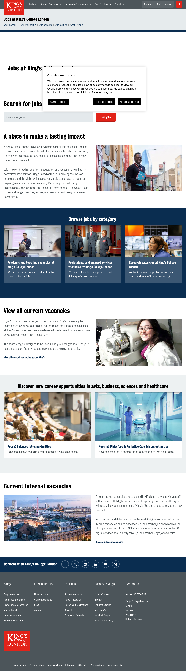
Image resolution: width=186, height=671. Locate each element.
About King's (76, 25)
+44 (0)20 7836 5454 (136, 594)
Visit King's (108, 611)
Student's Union (108, 606)
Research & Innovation (79, 5)
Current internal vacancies (109, 542)
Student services (78, 595)
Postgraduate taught (17, 600)
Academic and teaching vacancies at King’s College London (31, 264)
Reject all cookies (104, 102)
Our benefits (45, 25)
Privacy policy (36, 665)
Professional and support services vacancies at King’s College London (90, 264)
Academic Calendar (78, 616)
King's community (108, 621)
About (120, 5)
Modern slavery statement (61, 665)
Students (148, 4)
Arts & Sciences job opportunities (29, 446)
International (17, 611)
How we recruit (28, 25)
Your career (10, 25)
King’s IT (78, 611)
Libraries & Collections (78, 606)
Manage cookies (115, 665)
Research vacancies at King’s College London (152, 264)
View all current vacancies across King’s (24, 357)
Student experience (17, 621)
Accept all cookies (129, 102)
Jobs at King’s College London (26, 19)
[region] (94, 89)
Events (108, 600)
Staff (158, 4)
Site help (82, 665)
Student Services (51, 5)
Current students (47, 600)
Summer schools (17, 616)
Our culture (61, 25)
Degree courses (17, 595)
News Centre (108, 595)
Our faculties (104, 5)
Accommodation (78, 600)
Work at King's (108, 616)
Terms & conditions (16, 665)
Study (33, 5)
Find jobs (106, 117)
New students (47, 595)
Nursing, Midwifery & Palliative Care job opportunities (133, 446)
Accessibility (97, 665)
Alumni (168, 4)
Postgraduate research (17, 606)
